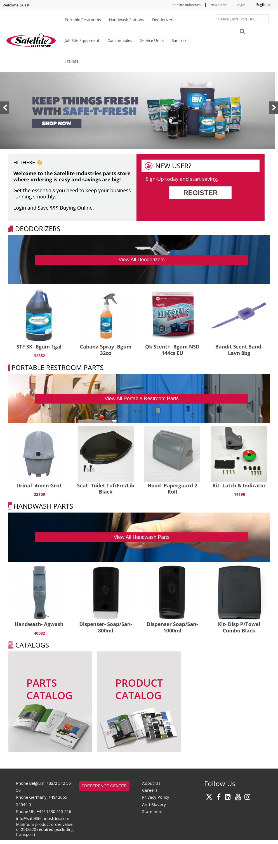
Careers (149, 790)
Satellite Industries (186, 5)
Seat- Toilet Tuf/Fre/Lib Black (105, 488)
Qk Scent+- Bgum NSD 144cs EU (172, 349)
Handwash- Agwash (39, 624)
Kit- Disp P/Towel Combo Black (239, 627)
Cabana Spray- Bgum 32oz (105, 349)
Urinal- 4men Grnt (39, 485)
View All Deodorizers (142, 259)
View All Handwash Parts (142, 537)
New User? (218, 5)
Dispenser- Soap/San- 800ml (105, 627)
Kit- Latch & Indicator (239, 485)
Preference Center (104, 786)
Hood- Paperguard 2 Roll (172, 488)
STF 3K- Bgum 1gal (39, 346)
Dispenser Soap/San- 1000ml (172, 627)
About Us (151, 783)
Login (241, 5)
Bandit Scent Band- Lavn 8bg (239, 349)
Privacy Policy (155, 797)
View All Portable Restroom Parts (142, 398)
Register (200, 192)
